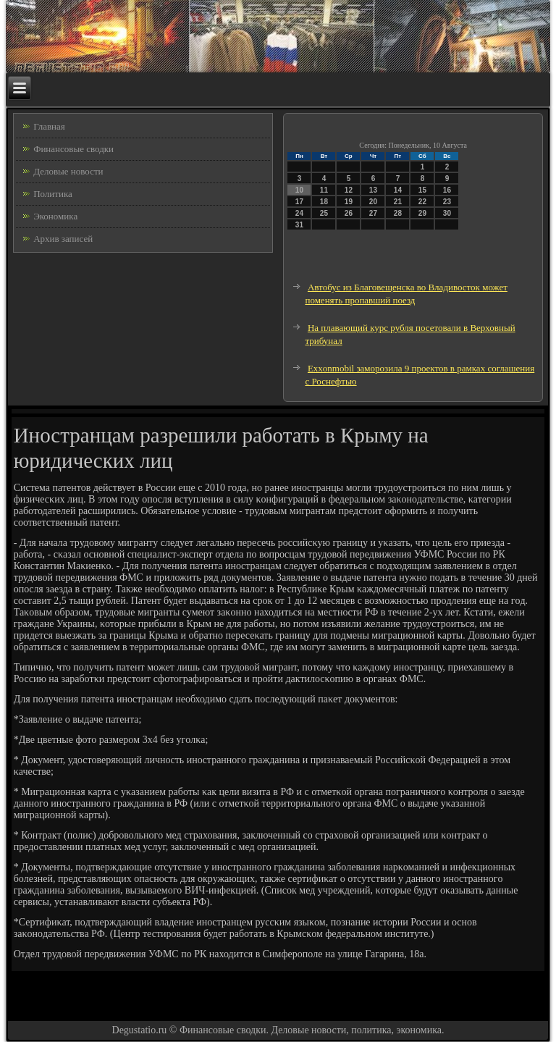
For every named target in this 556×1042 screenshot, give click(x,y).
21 (398, 202)
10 (299, 190)
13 (373, 190)
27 (373, 213)
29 (422, 213)
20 (373, 202)
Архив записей (63, 238)
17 (299, 202)
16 (447, 190)
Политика (52, 193)
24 (299, 213)
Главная (49, 126)
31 (299, 225)
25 (324, 213)
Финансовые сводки (73, 148)
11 (324, 190)
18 (324, 202)
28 (398, 213)
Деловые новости (68, 171)
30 (447, 213)
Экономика (55, 216)
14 (398, 190)
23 (447, 202)
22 (422, 202)
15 (422, 190)
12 (349, 190)
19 (349, 202)
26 (349, 213)
